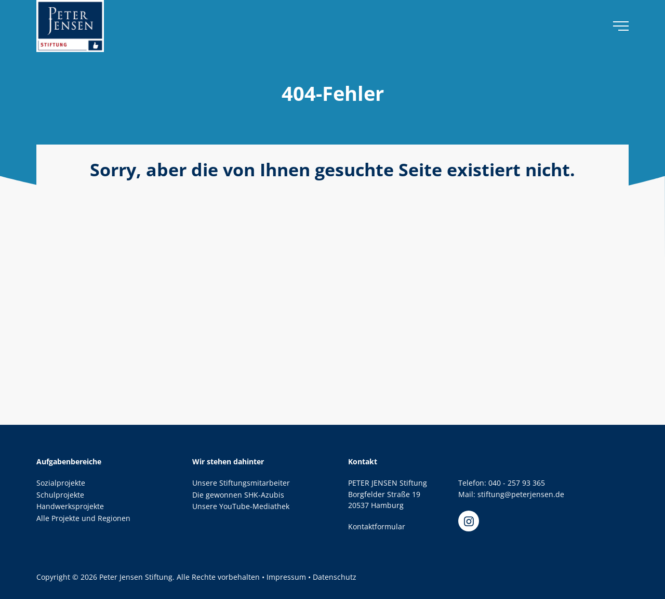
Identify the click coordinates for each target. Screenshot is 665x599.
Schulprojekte (60, 495)
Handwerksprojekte (70, 506)
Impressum (286, 577)
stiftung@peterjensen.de (520, 494)
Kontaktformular (376, 526)
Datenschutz (334, 577)
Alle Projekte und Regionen (83, 518)
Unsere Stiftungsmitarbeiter (241, 483)
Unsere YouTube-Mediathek (240, 506)
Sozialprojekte (60, 483)
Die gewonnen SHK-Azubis (238, 495)
